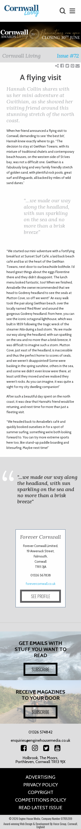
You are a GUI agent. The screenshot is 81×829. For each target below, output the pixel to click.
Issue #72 (68, 55)
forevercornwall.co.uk (41, 584)
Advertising (40, 777)
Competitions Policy (40, 800)
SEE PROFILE (40, 596)
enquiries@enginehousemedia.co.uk (40, 740)
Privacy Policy (40, 785)
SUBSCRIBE (40, 669)
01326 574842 (40, 732)
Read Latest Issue (40, 808)
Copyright (40, 792)
